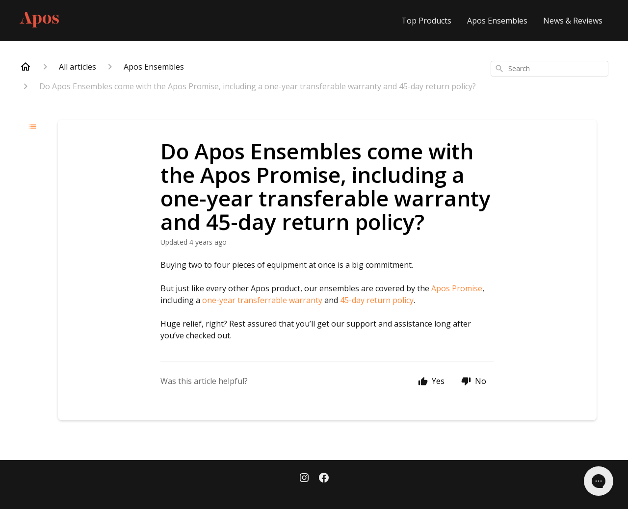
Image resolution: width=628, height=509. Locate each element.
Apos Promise (456, 288)
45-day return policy (377, 300)
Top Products (426, 20)
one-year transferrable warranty (262, 300)
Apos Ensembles (497, 20)
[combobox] (549, 68)
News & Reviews (572, 20)
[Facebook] (324, 478)
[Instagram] (304, 478)
